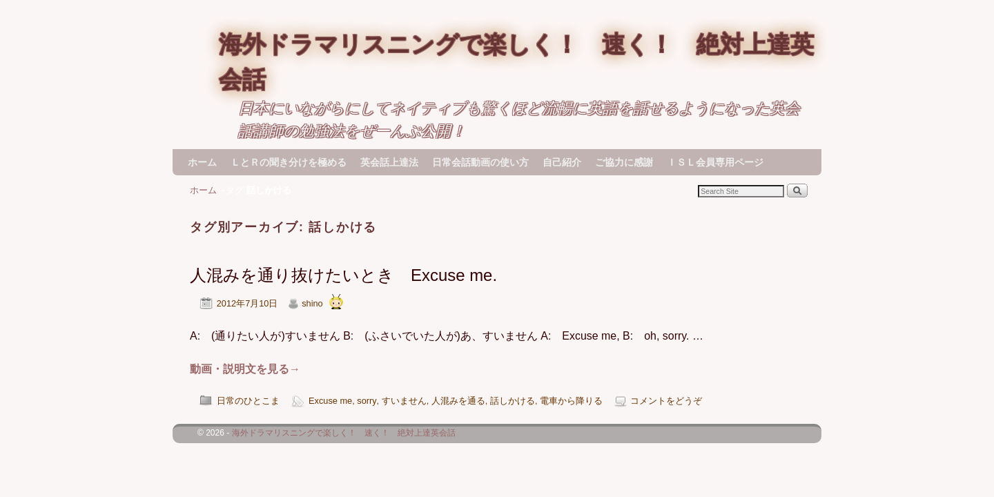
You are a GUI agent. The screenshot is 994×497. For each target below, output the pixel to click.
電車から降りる (571, 401)
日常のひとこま (248, 401)
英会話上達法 (389, 162)
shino (312, 303)
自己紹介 (562, 162)
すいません (404, 401)
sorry (366, 401)
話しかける (512, 401)
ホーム (202, 162)
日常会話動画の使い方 (480, 162)
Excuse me (330, 401)
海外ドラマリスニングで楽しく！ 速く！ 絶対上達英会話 (344, 433)
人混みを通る (458, 401)
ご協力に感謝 (624, 162)
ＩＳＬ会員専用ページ (715, 162)
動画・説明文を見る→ (245, 369)
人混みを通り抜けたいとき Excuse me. (343, 275)
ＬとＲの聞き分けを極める (289, 162)
